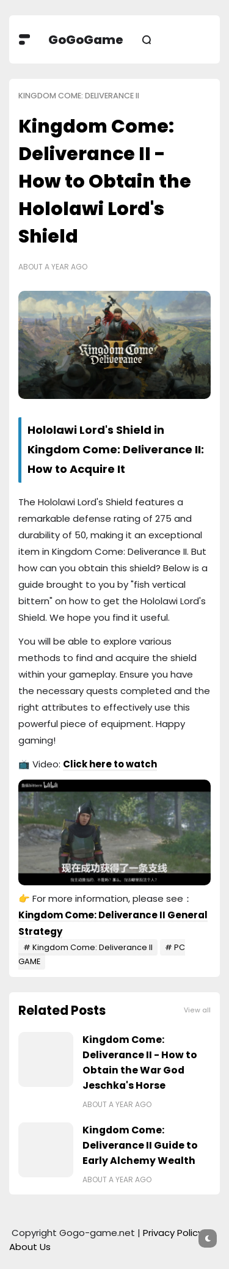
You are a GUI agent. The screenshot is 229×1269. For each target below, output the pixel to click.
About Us (30, 1246)
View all (197, 1010)
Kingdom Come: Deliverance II (78, 95)
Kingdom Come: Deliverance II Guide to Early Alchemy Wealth (140, 1145)
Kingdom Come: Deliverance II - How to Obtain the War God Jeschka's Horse (139, 1062)
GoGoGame (85, 39)
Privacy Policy (173, 1232)
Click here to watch (110, 764)
